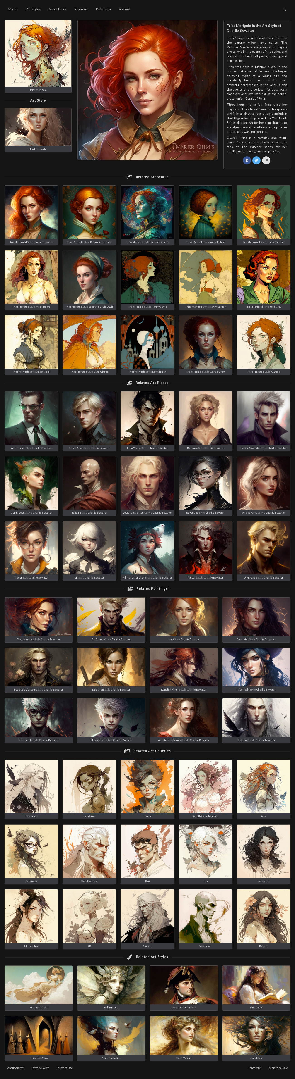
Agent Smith (18, 447)
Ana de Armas (250, 512)
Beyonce (192, 447)
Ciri (205, 880)
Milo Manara (43, 306)
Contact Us (254, 1068)
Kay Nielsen (159, 371)
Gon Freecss (18, 512)
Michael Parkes (39, 1007)
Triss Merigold (38, 89)
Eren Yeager (134, 447)
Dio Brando (250, 577)
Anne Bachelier (111, 1057)
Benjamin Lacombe (101, 242)
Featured (81, 9)
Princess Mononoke (134, 577)
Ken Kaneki (25, 739)
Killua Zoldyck (98, 739)
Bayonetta (192, 512)
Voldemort (205, 945)
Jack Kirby (275, 306)
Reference (103, 9)
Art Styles (33, 9)
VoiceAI (124, 9)
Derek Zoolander (250, 447)
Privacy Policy (40, 1068)
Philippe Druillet (159, 242)
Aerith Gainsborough (170, 739)
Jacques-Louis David (101, 306)
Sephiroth (243, 739)
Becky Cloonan (275, 242)
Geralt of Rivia (89, 880)
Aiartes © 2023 (278, 1068)
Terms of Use (64, 1068)
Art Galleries (58, 9)
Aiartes (13, 9)
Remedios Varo (39, 1057)
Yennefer (243, 639)
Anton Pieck (43, 371)
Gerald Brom (217, 371)
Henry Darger (217, 306)
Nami (171, 639)
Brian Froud (111, 1007)
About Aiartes (15, 1068)
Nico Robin (243, 689)
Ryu (147, 880)
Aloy (263, 816)
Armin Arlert (76, 447)
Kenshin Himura (171, 689)
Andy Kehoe (217, 242)
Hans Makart (183, 1057)
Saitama (76, 512)
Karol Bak (256, 1057)
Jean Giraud (101, 371)
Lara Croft (98, 689)
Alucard (192, 577)
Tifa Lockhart (31, 945)
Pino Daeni (256, 1007)
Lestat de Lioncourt (134, 512)
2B (76, 577)
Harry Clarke (159, 306)
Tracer (18, 577)
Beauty (263, 945)
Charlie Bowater (38, 149)
